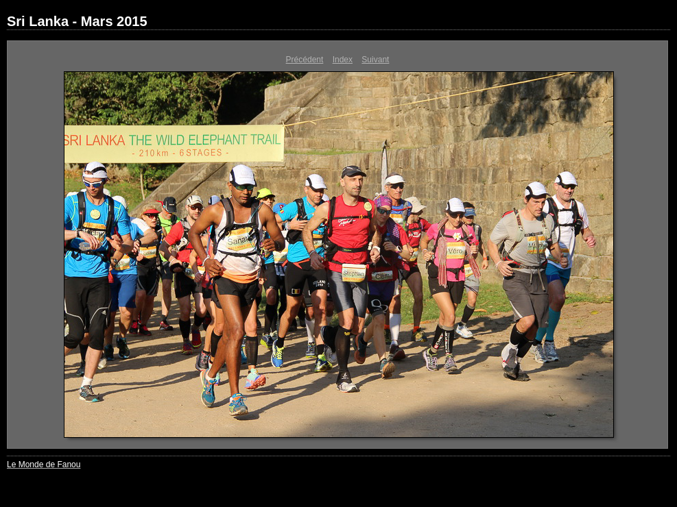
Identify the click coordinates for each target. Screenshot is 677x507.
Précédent (305, 59)
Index (343, 59)
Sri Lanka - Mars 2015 (77, 21)
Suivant (375, 59)
